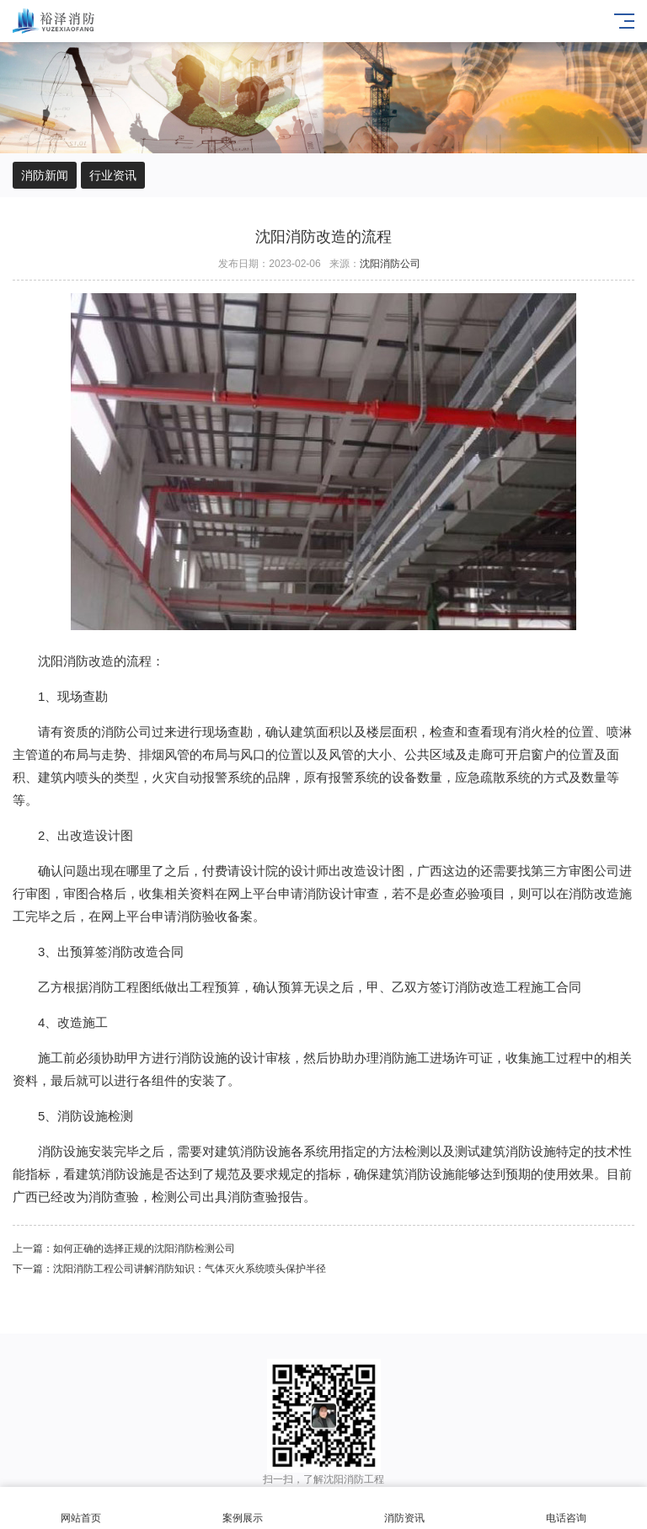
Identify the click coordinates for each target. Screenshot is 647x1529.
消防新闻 (44, 175)
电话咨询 (566, 1508)
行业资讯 (112, 175)
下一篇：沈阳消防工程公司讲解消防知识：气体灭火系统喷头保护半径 (169, 1269)
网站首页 (81, 1508)
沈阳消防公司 (390, 264)
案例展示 (243, 1508)
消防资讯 (404, 1508)
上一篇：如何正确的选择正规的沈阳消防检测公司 (124, 1248)
